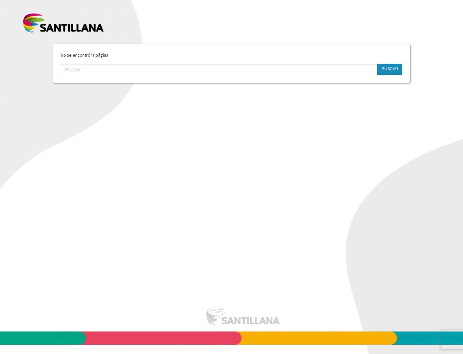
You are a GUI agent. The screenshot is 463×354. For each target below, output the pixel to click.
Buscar (389, 68)
